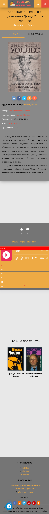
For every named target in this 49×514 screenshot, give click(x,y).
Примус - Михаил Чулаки (16, 374)
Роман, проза (30, 104)
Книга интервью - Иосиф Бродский (34, 374)
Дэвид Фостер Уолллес (19, 110)
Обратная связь (25, 491)
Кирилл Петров (23, 115)
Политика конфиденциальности (25, 485)
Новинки (25, 474)
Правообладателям (25, 488)
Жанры (25, 471)
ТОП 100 (25, 468)
